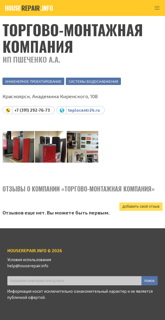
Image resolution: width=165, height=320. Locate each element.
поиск (149, 281)
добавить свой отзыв (140, 206)
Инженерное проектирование (33, 81)
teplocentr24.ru (84, 110)
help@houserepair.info (27, 265)
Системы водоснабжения (93, 81)
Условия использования (29, 259)
